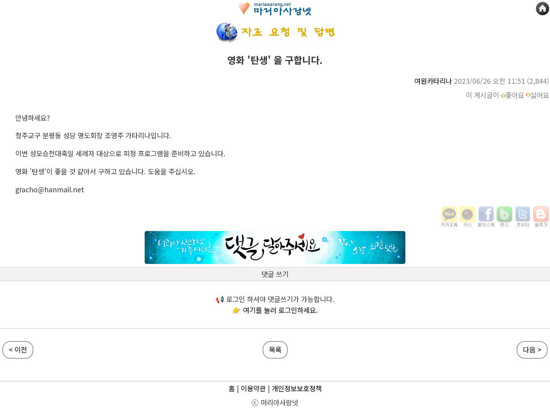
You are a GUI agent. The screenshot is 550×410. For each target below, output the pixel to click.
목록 (275, 349)
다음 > (532, 349)
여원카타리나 (433, 81)
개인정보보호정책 (297, 388)
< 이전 (18, 349)
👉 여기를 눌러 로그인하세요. (275, 310)
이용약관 (253, 388)
